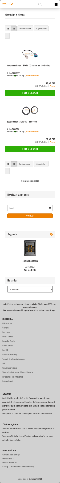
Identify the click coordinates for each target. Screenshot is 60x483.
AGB (3, 363)
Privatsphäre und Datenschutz (12, 376)
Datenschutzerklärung (9, 354)
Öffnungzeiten (7, 323)
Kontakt (5, 350)
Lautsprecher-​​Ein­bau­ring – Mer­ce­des (22, 121)
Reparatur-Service (8, 341)
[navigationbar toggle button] (56, 4)
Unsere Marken (7, 345)
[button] (8, 28)
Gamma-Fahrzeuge (11, 455)
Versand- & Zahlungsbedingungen (13, 358)
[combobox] (25, 28)
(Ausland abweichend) (32, 75)
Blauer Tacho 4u (9, 463)
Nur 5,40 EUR (30, 268)
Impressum (6, 332)
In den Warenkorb (30, 92)
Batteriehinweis (7, 381)
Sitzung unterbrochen (9, 367)
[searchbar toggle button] (40, 4)
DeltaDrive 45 (8, 459)
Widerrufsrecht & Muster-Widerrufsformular (17, 372)
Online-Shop (22, 478)
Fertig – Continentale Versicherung (18, 467)
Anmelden (30, 215)
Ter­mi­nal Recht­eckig (30, 260)
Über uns (5, 327)
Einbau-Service (7, 336)
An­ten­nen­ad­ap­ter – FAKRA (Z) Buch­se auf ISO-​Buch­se (28, 65)
